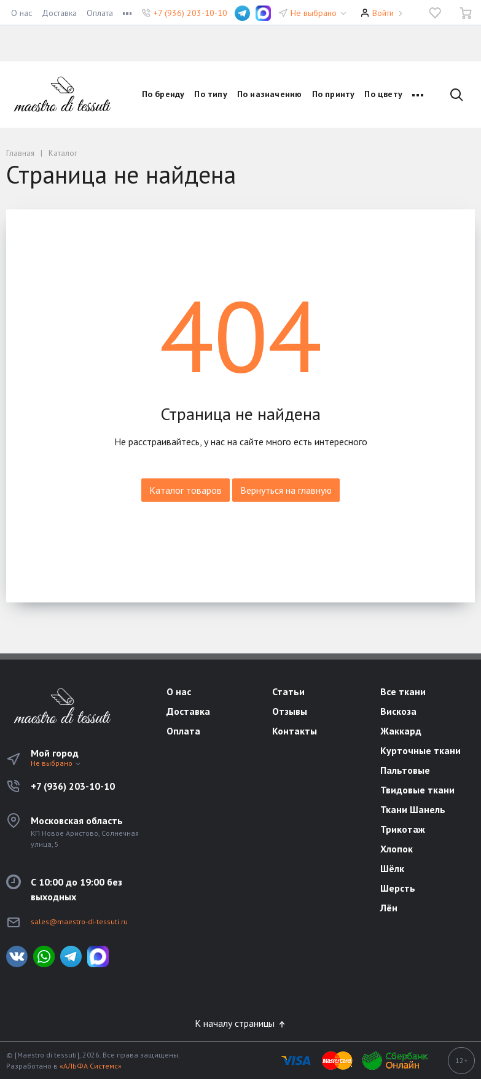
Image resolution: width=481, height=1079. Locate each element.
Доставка (59, 12)
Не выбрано (319, 12)
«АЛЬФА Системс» (91, 1065)
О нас (21, 12)
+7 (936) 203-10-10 (190, 12)
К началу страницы (241, 1023)
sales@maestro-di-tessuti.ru (79, 921)
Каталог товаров (185, 490)
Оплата (100, 12)
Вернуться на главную (286, 490)
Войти (383, 12)
